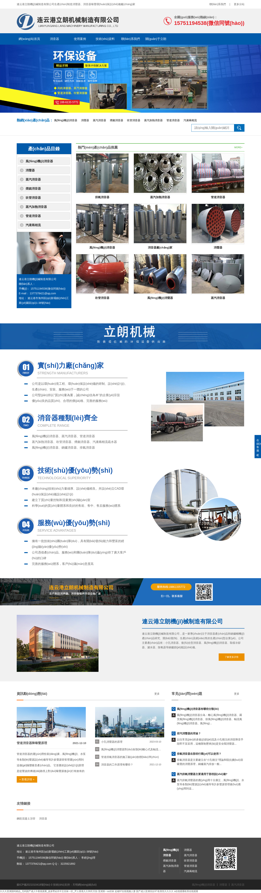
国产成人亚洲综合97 (146, 891)
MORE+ (238, 147)
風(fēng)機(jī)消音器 (65, 120)
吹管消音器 (133, 120)
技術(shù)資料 (105, 38)
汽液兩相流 (190, 120)
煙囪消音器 (116, 120)
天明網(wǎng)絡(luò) (85, 884)
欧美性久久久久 (165, 891)
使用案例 (80, 38)
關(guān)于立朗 (155, 38)
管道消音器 (173, 120)
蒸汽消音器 (99, 120)
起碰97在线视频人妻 (125, 891)
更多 (157, 693)
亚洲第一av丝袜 (106, 891)
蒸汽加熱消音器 (153, 120)
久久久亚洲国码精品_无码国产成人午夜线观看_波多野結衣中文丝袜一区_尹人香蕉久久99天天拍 (48, 891)
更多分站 (239, 4)
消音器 (54, 38)
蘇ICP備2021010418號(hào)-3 (34, 884)
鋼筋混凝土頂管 (26, 818)
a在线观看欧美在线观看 (186, 891)
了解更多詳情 (231, 657)
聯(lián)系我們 (217, 4)
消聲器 (85, 120)
